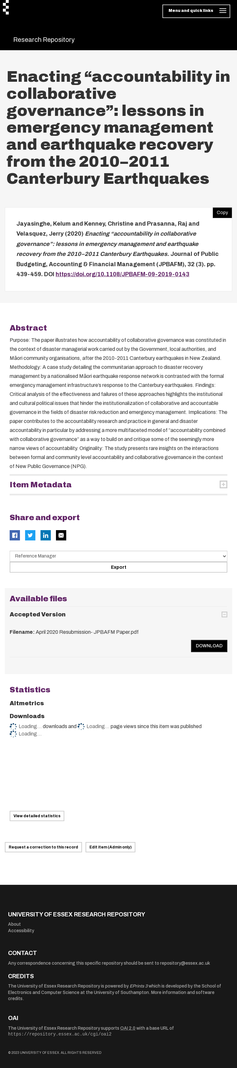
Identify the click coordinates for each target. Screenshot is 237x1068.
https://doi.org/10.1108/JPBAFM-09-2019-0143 (122, 274)
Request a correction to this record (43, 847)
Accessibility (21, 930)
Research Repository (44, 39)
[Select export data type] (118, 556)
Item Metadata (41, 485)
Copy (220, 211)
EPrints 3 (139, 986)
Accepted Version (38, 614)
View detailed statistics (37, 816)
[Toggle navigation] (196, 11)
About (14, 924)
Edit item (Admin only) (110, 847)
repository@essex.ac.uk (185, 963)
